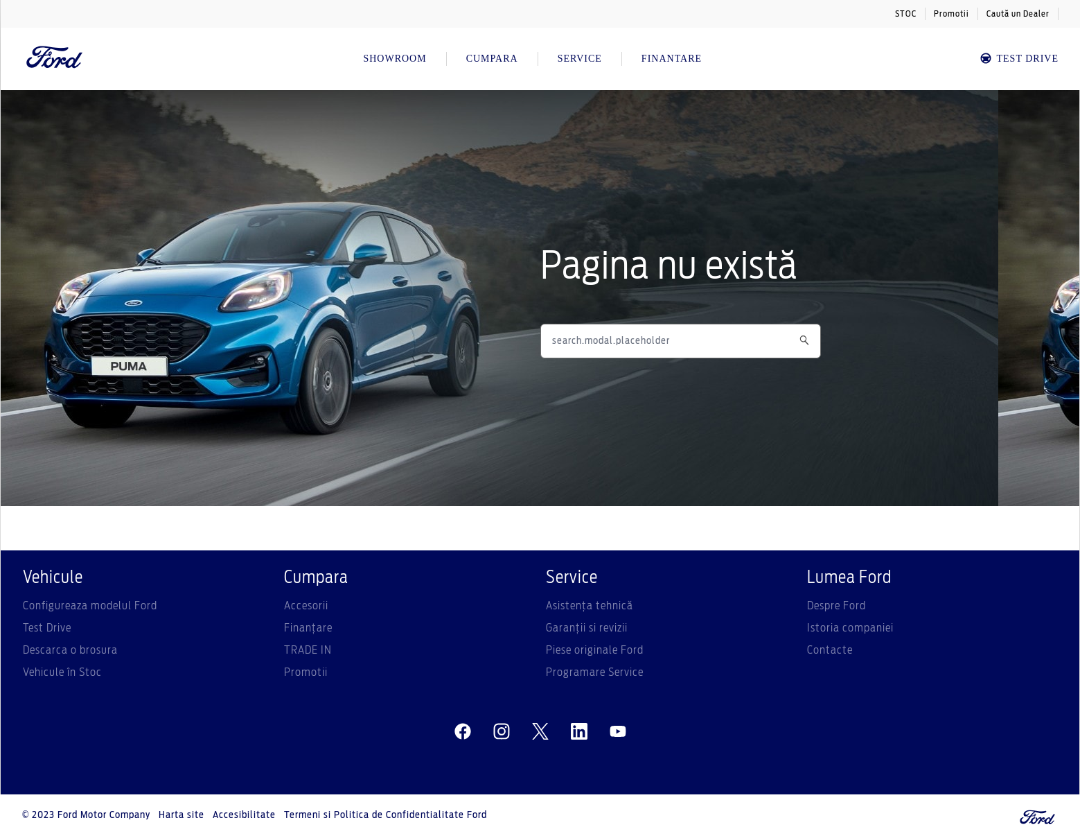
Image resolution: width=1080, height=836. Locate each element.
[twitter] (540, 732)
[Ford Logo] (55, 59)
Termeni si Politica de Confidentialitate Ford (385, 815)
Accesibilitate (244, 815)
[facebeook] (462, 732)
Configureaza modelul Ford (90, 605)
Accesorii (306, 605)
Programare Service (595, 672)
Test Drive (47, 628)
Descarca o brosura (70, 650)
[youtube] (618, 732)
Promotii (951, 14)
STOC (906, 14)
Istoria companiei (850, 628)
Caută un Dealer (1018, 14)
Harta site (181, 815)
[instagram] (501, 732)
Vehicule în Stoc (62, 672)
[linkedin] (579, 732)
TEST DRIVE (1019, 58)
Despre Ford (836, 605)
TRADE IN (308, 650)
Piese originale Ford (595, 650)
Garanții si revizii (587, 628)
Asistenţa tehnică (589, 605)
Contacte (830, 650)
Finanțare (308, 628)
